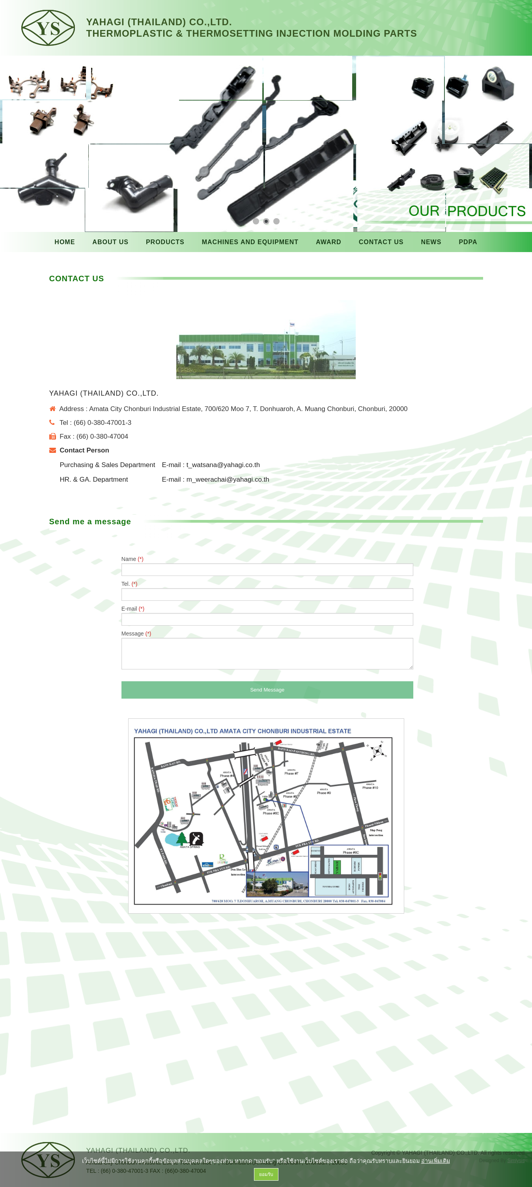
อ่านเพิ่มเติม (435, 1161)
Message (267, 649)
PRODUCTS (165, 242)
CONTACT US (381, 242)
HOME (64, 242)
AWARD (329, 242)
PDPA (468, 242)
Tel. (267, 591)
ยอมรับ (266, 1174)
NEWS (431, 242)
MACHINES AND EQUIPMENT (250, 242)
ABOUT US (110, 242)
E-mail (267, 616)
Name (267, 566)
